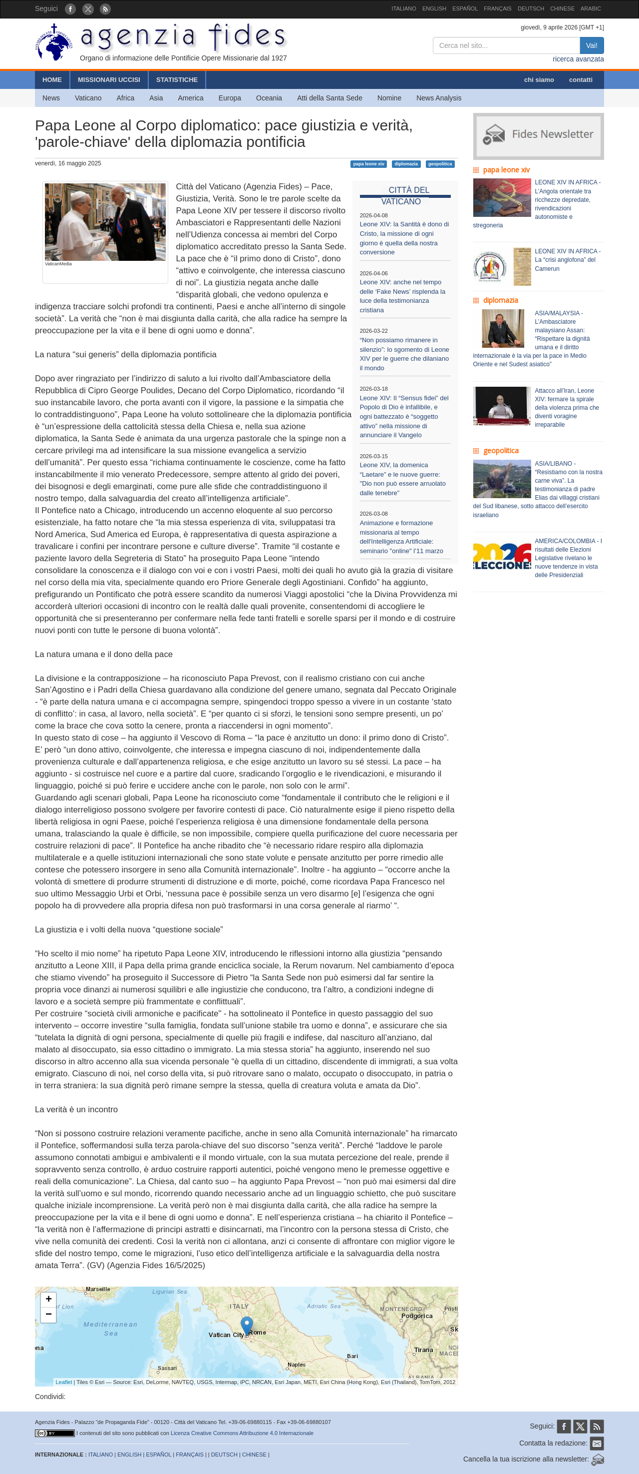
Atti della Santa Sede (329, 98)
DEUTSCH (531, 8)
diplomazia (406, 163)
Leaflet (64, 1382)
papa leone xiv (368, 163)
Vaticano (88, 98)
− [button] (48, 1315)
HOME (52, 79)
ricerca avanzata (578, 59)
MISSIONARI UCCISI (109, 79)
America (191, 98)
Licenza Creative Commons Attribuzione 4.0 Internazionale (242, 1433)
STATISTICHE (177, 79)
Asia (156, 98)
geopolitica (440, 163)
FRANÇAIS (498, 8)
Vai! (592, 45)
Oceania (269, 98)
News (51, 98)
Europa (230, 98)
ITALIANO (404, 8)
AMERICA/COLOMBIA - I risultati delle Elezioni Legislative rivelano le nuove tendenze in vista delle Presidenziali (569, 558)
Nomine (389, 98)
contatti (581, 79)
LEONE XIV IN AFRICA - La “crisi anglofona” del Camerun (568, 260)
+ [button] (48, 1300)
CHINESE (562, 8)
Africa (125, 98)
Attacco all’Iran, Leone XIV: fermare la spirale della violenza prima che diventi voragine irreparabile (567, 408)
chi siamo (539, 79)
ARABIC (591, 8)
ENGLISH (434, 8)
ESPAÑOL (465, 8)
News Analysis (438, 98)
